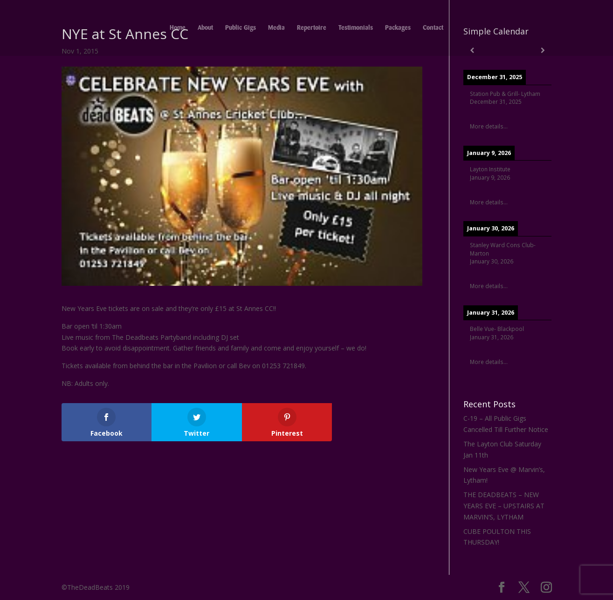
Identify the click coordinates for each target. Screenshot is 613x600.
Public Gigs (240, 28)
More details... (489, 126)
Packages (398, 28)
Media (276, 28)
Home (178, 28)
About (205, 28)
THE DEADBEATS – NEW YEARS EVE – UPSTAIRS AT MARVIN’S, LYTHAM (503, 505)
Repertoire (311, 28)
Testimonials (355, 28)
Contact (433, 28)
